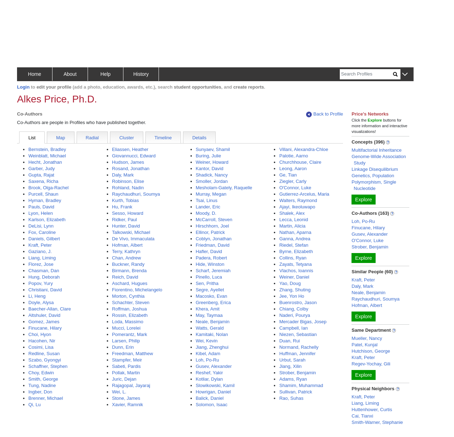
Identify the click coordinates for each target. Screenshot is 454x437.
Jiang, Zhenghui (212, 347)
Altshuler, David (44, 315)
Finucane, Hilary (45, 328)
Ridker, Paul (124, 219)
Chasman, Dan (43, 270)
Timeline (163, 137)
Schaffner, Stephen (47, 366)
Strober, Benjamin (297, 372)
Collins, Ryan (292, 257)
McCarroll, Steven (214, 219)
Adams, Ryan (293, 379)
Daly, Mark (123, 175)
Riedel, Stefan (293, 245)
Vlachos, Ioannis (296, 270)
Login (23, 87)
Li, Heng (36, 296)
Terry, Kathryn (126, 251)
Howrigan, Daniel (213, 391)
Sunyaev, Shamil (213, 149)
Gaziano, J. (40, 251)
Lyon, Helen (40, 213)
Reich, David (125, 277)
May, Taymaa (209, 315)
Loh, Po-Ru (207, 360)
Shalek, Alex (292, 213)
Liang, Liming (42, 257)
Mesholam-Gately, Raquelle (224, 187)
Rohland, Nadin (128, 187)
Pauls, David (41, 206)
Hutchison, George (370, 351)
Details (199, 137)
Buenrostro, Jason (298, 302)
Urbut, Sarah (292, 360)
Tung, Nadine (42, 385)
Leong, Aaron (292, 168)
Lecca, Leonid (293, 219)
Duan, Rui (289, 340)
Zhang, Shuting (294, 289)
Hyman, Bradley (44, 200)
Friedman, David (212, 245)
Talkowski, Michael (131, 232)
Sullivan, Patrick (295, 391)
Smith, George (43, 379)
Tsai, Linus (206, 200)
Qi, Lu (34, 404)
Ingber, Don (40, 391)
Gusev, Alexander (214, 366)
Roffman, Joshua (129, 309)
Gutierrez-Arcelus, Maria (304, 194)
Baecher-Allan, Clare (49, 309)
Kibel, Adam (208, 353)
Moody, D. (206, 213)
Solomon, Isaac (212, 404)
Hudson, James (128, 162)
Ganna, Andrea (294, 238)
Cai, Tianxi (362, 416)
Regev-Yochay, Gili (370, 363)
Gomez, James (43, 321)
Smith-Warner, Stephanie (377, 422)
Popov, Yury (40, 283)
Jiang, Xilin (290, 366)
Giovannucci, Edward (134, 155)
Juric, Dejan (124, 379)
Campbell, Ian (293, 328)
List (31, 137)
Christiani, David (45, 289)
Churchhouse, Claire (300, 162)
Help (105, 74)
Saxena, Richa (43, 181)
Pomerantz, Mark (129, 334)
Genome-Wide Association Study (378, 160)
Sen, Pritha (207, 283)
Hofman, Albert (127, 245)
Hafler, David (209, 251)
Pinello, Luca (209, 277)
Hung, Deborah (44, 277)
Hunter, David (126, 226)
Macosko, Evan (211, 296)
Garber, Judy (41, 168)
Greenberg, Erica (213, 302)
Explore (363, 199)
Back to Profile (324, 114)
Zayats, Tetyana (295, 264)
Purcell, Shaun (43, 194)
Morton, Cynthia (128, 296)
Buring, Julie (208, 155)
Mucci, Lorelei (126, 328)
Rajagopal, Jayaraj (131, 385)
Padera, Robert (211, 257)
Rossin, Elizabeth (130, 315)
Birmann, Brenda (129, 270)
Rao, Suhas (291, 398)
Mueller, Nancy (366, 338)
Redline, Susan (44, 353)
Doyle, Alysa (41, 302)
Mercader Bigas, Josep (302, 321)
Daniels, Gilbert (44, 238)
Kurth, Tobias (125, 200)
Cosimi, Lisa (41, 347)
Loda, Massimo (127, 321)
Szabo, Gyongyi (44, 360)
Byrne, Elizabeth (296, 251)
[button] (404, 74)
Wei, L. (119, 391)
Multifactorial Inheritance (376, 150)
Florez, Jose (41, 264)
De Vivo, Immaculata (133, 238)
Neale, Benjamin (212, 321)
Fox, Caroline (42, 232)
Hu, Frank (122, 206)
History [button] (141, 74)
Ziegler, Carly (292, 181)
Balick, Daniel (210, 398)
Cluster (126, 137)
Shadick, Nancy (212, 175)
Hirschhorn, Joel (212, 226)
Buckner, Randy (128, 264)
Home (34, 74)
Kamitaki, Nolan (212, 334)
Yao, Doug (289, 283)
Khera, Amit (208, 309)
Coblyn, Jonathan (214, 238)
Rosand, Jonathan (131, 168)
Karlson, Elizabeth (47, 219)
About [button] (70, 74)
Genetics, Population (372, 175)
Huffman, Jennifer (297, 353)
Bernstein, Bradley (47, 149)
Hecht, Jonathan (45, 162)
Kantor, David (209, 168)
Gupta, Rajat (41, 175)
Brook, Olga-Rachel (48, 187)
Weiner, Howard (212, 162)
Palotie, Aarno (293, 155)
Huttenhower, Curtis (371, 409)
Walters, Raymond (298, 200)
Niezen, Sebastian (298, 334)
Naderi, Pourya (294, 315)
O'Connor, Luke (295, 187)
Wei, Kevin (207, 340)
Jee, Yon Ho (291, 296)
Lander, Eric (208, 206)
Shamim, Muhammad (301, 385)
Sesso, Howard (127, 213)
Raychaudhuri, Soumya (136, 194)
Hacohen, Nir (41, 340)
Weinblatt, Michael (47, 155)
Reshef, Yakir (209, 372)
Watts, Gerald (210, 328)
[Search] (366, 74)
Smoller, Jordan (212, 181)
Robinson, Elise (128, 181)
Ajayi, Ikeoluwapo (297, 206)
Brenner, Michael (45, 398)
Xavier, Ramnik (127, 404)
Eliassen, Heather (130, 149)
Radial (92, 137)
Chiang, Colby (293, 309)
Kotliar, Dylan (209, 379)
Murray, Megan (211, 194)
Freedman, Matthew (132, 353)
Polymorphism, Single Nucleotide (373, 185)
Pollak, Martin (126, 372)
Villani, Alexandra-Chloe (303, 149)
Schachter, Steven (131, 302)
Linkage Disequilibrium (374, 169)
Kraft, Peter (40, 245)
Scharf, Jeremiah (213, 270)
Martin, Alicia (292, 226)
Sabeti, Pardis (126, 366)
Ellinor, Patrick (210, 232)
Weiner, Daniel (294, 277)
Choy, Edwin (41, 372)
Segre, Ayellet (210, 289)
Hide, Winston (210, 264)
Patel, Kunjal (364, 344)
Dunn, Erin (123, 347)
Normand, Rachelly (299, 347)
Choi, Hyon (39, 334)
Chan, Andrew (126, 257)
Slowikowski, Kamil (215, 385)
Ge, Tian (288, 175)
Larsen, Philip (126, 340)
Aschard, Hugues (130, 283)
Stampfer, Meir (127, 360)
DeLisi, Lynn (41, 226)
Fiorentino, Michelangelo (137, 289)
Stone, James (126, 398)
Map (60, 137)
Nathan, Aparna (295, 232)
